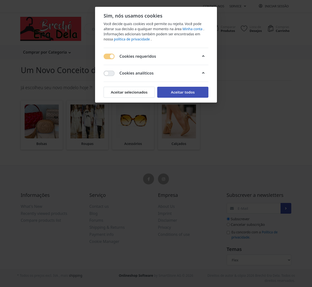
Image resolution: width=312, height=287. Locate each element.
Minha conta (193, 29)
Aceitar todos (183, 92)
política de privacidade (132, 39)
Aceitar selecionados (129, 92)
